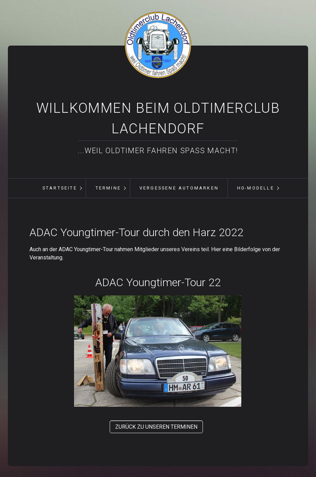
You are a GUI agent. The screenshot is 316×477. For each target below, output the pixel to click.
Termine (108, 188)
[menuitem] (59, 188)
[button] (156, 426)
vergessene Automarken (179, 188)
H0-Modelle (255, 188)
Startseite (59, 188)
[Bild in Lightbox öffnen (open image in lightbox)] (157, 351)
